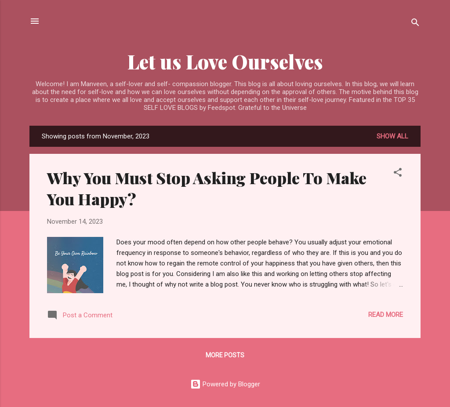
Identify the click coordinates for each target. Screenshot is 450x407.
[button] (397, 174)
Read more (385, 315)
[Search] (415, 24)
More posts (225, 355)
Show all (392, 136)
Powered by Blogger (225, 384)
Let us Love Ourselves (225, 61)
